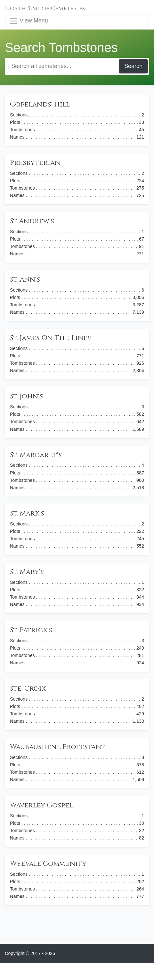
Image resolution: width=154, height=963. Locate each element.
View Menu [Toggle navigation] (28, 21)
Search (133, 66)
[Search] (62, 66)
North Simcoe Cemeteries (45, 8)
